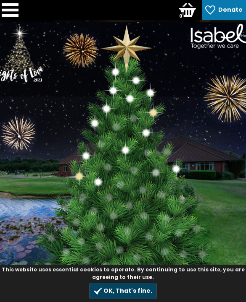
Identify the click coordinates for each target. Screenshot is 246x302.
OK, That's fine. (123, 290)
